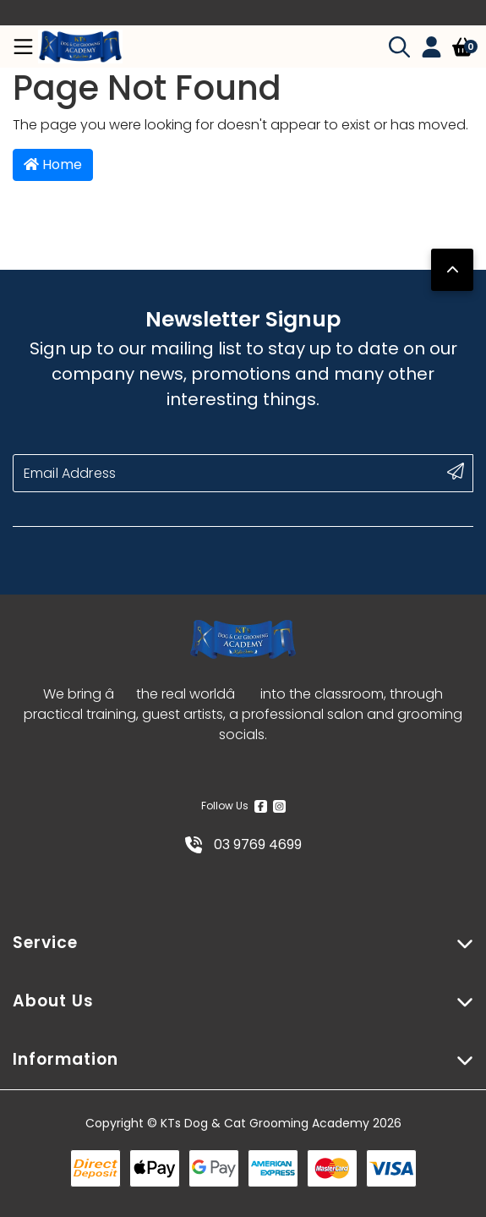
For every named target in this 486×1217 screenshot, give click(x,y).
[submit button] (455, 471)
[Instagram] (279, 806)
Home (53, 164)
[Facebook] (260, 806)
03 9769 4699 (243, 844)
